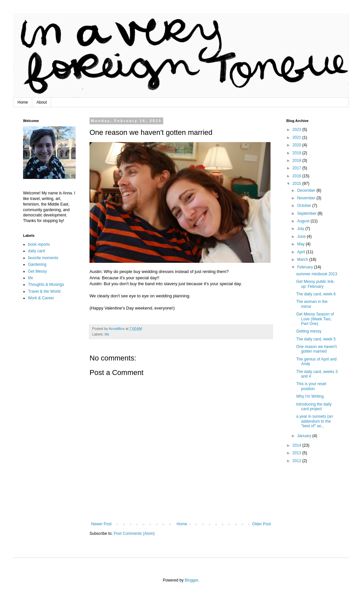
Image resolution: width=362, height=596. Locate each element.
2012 (297, 461)
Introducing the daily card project (313, 406)
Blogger (191, 580)
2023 (297, 129)
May (301, 244)
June (302, 236)
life (107, 334)
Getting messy (309, 331)
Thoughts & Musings (46, 284)
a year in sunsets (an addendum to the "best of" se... (314, 421)
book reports (39, 244)
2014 (297, 445)
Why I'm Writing (309, 396)
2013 (297, 453)
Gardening (37, 264)
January (304, 436)
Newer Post (101, 524)
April (301, 252)
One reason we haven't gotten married (316, 349)
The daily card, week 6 (316, 294)
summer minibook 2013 (316, 274)
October (304, 205)
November (307, 198)
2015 (297, 183)
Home (22, 102)
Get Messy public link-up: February (315, 283)
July (301, 228)
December (307, 190)
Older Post (261, 524)
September (307, 213)
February (305, 267)
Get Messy (37, 271)
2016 (297, 176)
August (304, 221)
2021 (297, 137)
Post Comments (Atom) (134, 533)
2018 (297, 160)
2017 (297, 168)
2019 (297, 153)
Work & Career (41, 298)
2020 (297, 145)
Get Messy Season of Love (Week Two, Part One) (315, 319)
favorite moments (43, 258)
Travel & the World (44, 291)
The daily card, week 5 (316, 339)
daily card (36, 251)
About (42, 102)
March (303, 259)
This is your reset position (311, 386)
